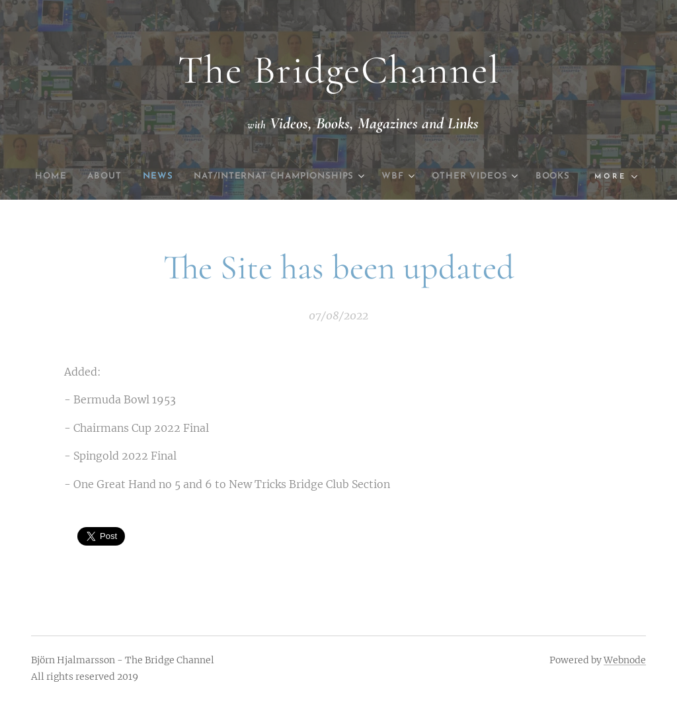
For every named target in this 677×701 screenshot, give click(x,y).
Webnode (625, 660)
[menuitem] (59, 176)
